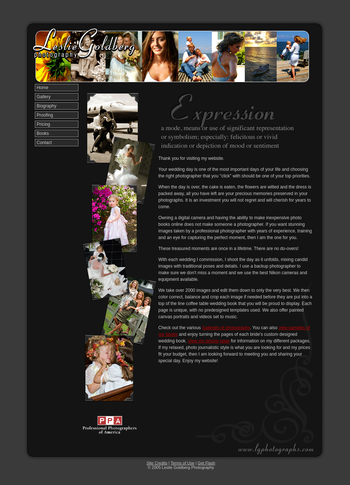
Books (43, 133)
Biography (46, 106)
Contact (44, 142)
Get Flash (206, 463)
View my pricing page (209, 340)
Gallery (44, 96)
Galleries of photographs (226, 327)
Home (42, 87)
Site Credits (157, 463)
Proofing (45, 115)
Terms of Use (183, 463)
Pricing (43, 124)
